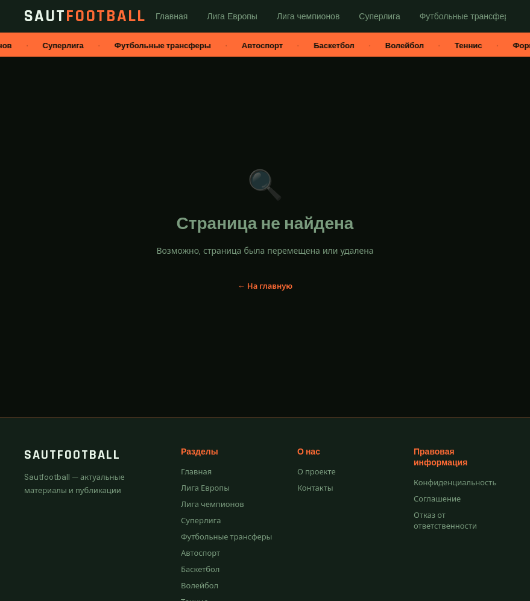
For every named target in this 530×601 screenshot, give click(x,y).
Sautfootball (72, 455)
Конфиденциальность (455, 482)
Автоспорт (200, 553)
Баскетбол (200, 569)
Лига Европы (205, 488)
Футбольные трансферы (226, 537)
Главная (196, 472)
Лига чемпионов (212, 504)
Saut (85, 16)
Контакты (315, 488)
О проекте (316, 472)
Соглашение (437, 499)
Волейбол (199, 586)
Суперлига (201, 520)
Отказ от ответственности (445, 520)
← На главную (265, 286)
